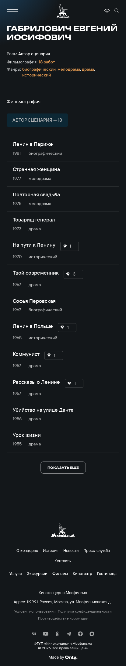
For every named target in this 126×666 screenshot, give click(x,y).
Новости (71, 550)
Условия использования (34, 611)
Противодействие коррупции (63, 618)
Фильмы (60, 573)
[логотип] (63, 10)
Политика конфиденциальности (85, 611)
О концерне (27, 550)
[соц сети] (34, 634)
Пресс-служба (96, 550)
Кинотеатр (82, 573)
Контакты (63, 560)
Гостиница (107, 573)
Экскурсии (37, 573)
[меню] (13, 11)
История (50, 550)
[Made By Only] (62, 657)
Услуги (15, 573)
